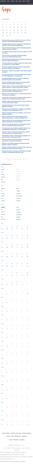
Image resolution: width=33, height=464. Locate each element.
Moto (17, 1)
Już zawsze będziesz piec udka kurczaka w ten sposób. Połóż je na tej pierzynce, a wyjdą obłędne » (16, 64)
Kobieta (12, 1)
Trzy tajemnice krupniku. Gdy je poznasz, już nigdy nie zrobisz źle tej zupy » (17, 52)
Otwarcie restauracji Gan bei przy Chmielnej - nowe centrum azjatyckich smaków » (16, 113)
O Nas (4, 448)
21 (25, 30)
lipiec (17, 188)
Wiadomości (3, 1)
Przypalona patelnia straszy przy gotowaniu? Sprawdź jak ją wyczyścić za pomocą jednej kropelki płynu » (16, 44)
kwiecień (3, 177)
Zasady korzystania (26, 448)
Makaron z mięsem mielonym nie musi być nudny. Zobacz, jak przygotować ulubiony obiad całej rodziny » (17, 148)
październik (19, 195)
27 (21, 32)
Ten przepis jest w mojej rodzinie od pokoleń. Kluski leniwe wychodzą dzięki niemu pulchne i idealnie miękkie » (16, 128)
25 (14, 32)
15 (3, 30)
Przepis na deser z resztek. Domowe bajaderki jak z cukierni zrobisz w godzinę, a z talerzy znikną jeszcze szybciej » (16, 86)
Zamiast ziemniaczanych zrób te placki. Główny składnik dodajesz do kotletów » (15, 106)
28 (25, 32)
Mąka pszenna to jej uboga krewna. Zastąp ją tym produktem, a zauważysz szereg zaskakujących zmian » (16, 109)
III (11, 226)
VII (1, 228)
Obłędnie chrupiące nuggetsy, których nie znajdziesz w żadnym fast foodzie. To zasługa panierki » (15, 90)
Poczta (29, 3)
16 (6, 30)
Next (20, 1)
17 (10, 30)
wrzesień (18, 193)
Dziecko (28, 1)
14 (25, 27)
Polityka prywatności (16, 448)
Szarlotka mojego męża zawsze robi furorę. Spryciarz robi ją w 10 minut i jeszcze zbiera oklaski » (17, 102)
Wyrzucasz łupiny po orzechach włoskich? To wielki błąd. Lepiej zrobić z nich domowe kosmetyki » (15, 140)
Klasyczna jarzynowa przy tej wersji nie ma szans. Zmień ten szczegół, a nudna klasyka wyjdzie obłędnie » (16, 41)
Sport (8, 1)
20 (21, 30)
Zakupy (8, 436)
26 (18, 32)
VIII (7, 228)
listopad (18, 198)
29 (3, 35)
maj (2, 179)
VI (27, 226)
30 (6, 35)
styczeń (2, 169)
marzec (2, 174)
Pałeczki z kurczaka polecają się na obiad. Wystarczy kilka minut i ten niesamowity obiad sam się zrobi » (16, 125)
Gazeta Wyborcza (26, 433)
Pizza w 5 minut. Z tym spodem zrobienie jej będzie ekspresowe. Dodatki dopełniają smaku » (14, 56)
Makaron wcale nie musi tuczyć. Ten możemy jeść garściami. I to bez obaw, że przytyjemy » (17, 94)
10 (10, 27)
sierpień (18, 191)
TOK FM (13, 433)
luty (2, 172)
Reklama (9, 448)
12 (18, 27)
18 (14, 30)
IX (11, 228)
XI (22, 228)
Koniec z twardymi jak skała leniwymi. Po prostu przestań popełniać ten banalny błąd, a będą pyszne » (16, 83)
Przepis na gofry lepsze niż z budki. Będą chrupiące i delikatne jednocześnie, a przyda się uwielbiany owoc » (15, 117)
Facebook (21, 439)
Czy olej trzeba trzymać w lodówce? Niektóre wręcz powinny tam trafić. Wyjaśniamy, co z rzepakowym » (16, 75)
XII (27, 228)
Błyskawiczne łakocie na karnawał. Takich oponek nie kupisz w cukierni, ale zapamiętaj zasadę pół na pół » (16, 151)
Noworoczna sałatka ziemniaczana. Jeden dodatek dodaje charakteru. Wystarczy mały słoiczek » (16, 67)
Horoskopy (18, 433)
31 (10, 35)
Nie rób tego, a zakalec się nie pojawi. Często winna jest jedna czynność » (17, 71)
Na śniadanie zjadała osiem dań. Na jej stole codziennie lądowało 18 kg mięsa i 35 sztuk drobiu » (15, 79)
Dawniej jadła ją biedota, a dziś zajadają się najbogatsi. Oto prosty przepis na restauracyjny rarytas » (16, 136)
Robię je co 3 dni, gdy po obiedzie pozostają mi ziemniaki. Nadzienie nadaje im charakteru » (16, 144)
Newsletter (16, 439)
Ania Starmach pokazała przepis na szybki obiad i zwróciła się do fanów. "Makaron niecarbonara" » (17, 60)
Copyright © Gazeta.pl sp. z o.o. (16, 445)
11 (14, 27)
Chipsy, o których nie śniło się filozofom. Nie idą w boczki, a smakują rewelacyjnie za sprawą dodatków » (16, 121)
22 (3, 32)
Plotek (23, 1)
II (6, 226)
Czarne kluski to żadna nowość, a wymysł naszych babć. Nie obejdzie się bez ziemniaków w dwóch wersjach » (16, 98)
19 (18, 30)
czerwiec (3, 181)
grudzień (18, 200)
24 (10, 32)
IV (17, 226)
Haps (12, 436)
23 (6, 32)
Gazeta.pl (24, 436)
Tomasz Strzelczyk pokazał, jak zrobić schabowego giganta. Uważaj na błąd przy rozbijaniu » (16, 48)
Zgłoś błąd (16, 450)
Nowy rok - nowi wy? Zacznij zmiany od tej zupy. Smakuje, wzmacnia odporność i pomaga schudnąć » (16, 132)
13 (21, 27)
